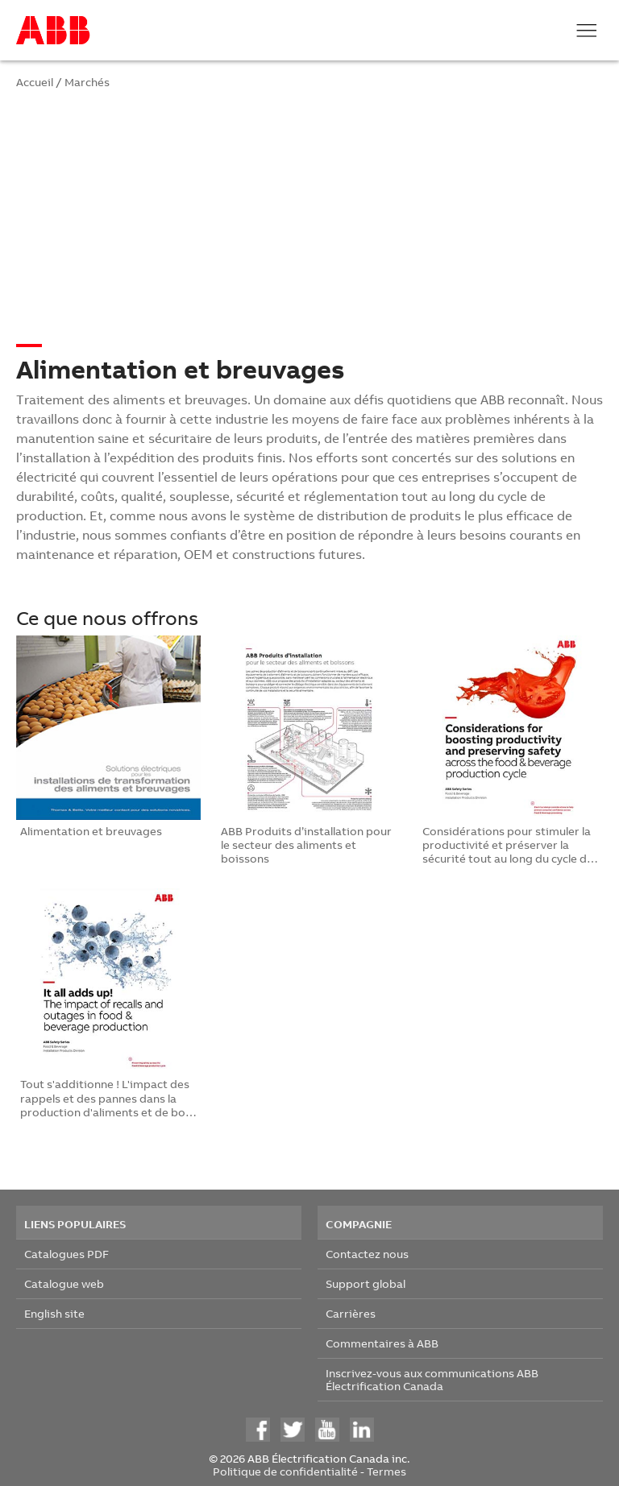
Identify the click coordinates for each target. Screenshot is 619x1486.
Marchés (87, 81)
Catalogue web (64, 1283)
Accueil (34, 81)
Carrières (351, 1313)
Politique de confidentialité (285, 1471)
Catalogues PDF (66, 1253)
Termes (386, 1471)
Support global (365, 1283)
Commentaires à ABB (382, 1343)
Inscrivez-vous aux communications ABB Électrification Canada (432, 1379)
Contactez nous (367, 1253)
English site (54, 1313)
